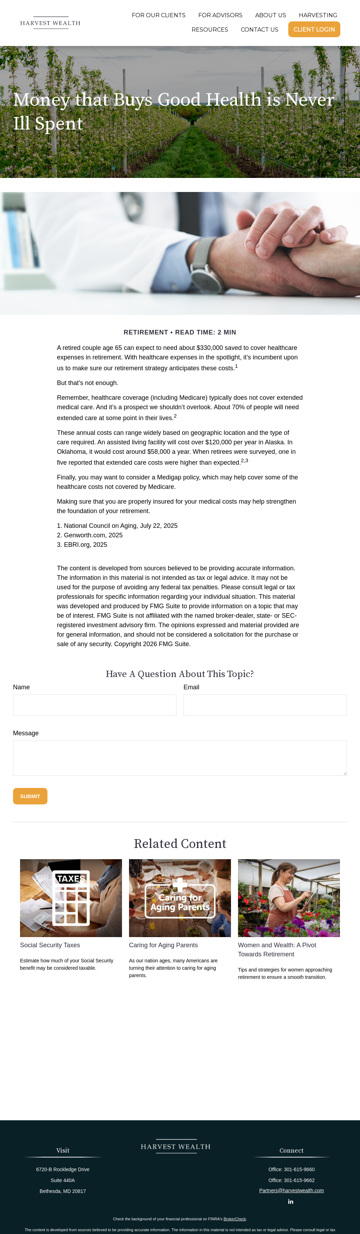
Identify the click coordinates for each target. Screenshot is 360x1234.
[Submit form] (30, 796)
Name (21, 687)
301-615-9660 (299, 1169)
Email (191, 687)
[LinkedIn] (291, 1201)
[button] (158, 15)
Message (26, 733)
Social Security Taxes (50, 945)
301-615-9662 (299, 1180)
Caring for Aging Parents (163, 945)
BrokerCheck (235, 1219)
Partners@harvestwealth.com (291, 1190)
